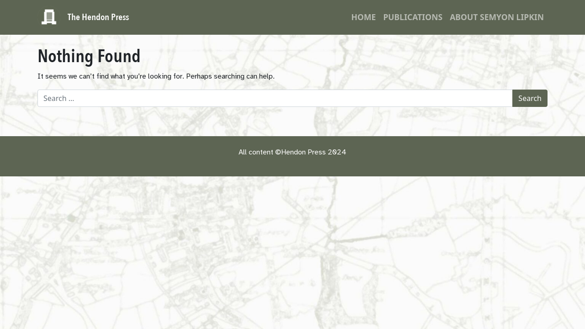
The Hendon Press (98, 17)
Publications (412, 16)
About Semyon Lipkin (497, 16)
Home (363, 16)
